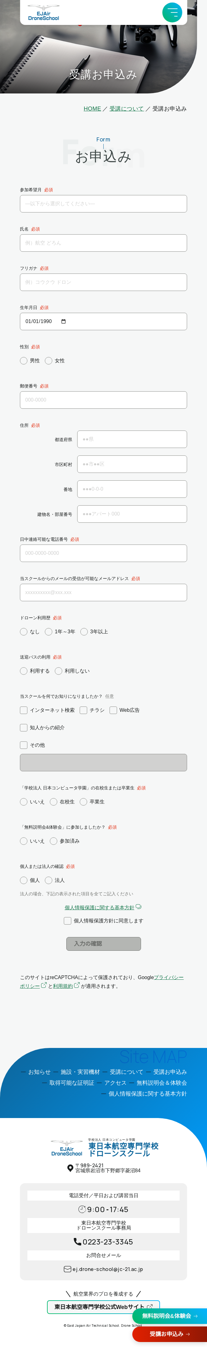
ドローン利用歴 (35, 618)
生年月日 (28, 307)
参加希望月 (31, 190)
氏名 (24, 229)
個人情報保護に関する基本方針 (99, 907)
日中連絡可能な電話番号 (44, 539)
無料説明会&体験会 (166, 1316)
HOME (92, 109)
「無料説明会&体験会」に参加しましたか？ (63, 827)
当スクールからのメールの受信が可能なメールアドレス (74, 578)
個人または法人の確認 (42, 866)
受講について (127, 109)
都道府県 (63, 439)
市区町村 (63, 464)
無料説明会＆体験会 (162, 1083)
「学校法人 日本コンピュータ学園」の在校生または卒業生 (77, 788)
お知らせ (39, 1072)
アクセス (115, 1083)
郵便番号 (28, 386)
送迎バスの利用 (35, 657)
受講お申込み (166, 1334)
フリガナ (28, 268)
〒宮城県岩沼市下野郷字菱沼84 (108, 1168)
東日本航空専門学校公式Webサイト (99, 1307)
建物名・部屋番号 (54, 514)
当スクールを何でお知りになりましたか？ (61, 696)
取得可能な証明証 (71, 1083)
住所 (24, 425)
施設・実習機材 (80, 1072)
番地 (68, 489)
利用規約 (63, 986)
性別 (24, 347)
